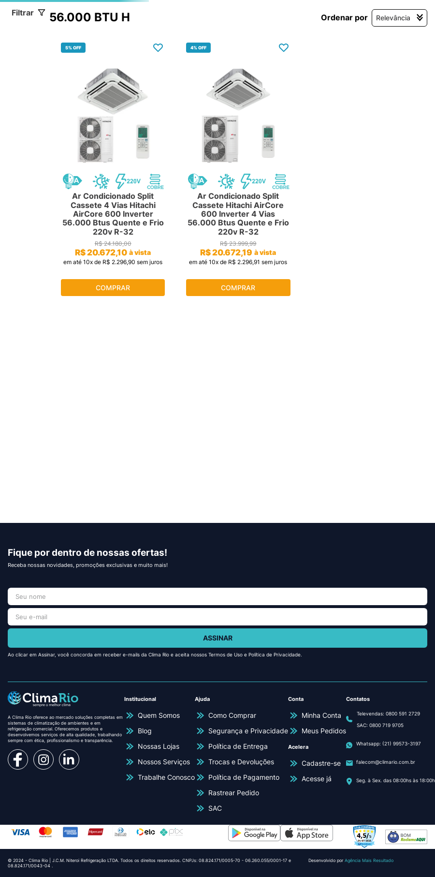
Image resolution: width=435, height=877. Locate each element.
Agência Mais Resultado (369, 860)
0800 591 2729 (403, 713)
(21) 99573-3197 (401, 743)
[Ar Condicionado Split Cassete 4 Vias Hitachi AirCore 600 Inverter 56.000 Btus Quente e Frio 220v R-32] (157, 264)
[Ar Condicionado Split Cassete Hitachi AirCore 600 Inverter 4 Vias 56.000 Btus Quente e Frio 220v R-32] (265, 264)
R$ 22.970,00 (78, 305)
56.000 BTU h (277, 93)
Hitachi (31, 206)
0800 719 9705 (386, 725)
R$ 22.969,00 (30, 305)
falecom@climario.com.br (385, 762)
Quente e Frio (43, 162)
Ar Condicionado (89, 93)
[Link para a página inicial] (26, 93)
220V (28, 251)
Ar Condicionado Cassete (185, 93)
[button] (55, 144)
